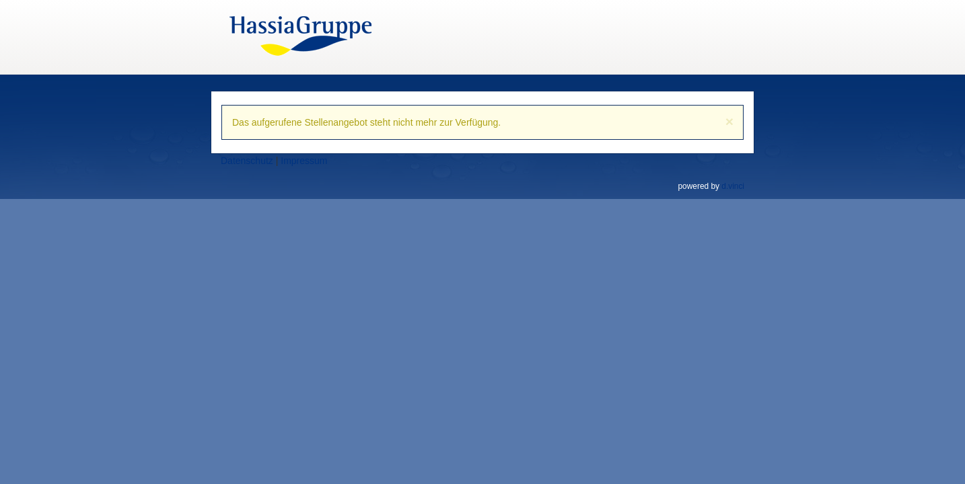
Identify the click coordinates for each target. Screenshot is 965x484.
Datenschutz (247, 160)
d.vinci (732, 186)
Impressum (304, 160)
